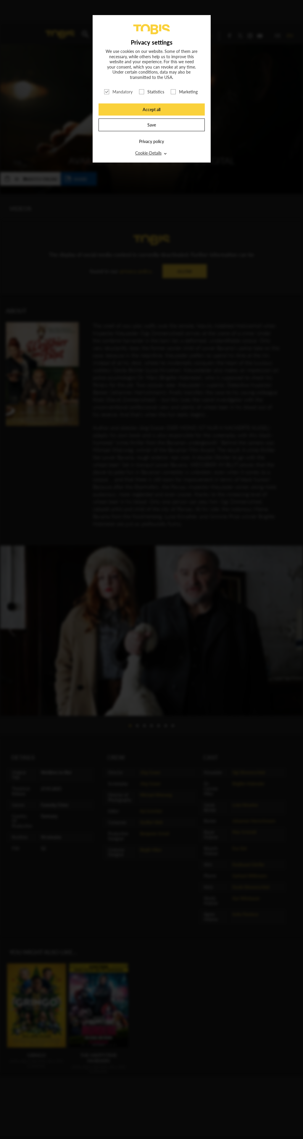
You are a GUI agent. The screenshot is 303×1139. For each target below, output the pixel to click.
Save (151, 124)
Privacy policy (151, 141)
